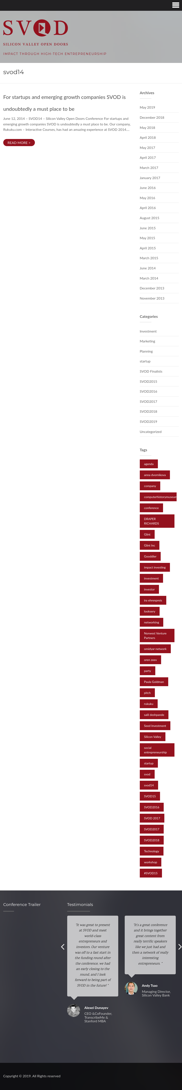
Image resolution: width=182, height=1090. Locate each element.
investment (151, 578)
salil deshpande (154, 715)
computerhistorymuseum (160, 497)
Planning (146, 351)
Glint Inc (149, 545)
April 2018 (148, 137)
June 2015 (148, 228)
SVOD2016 (148, 391)
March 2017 (149, 168)
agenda (149, 464)
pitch (147, 693)
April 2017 (148, 157)
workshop (150, 862)
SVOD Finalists (151, 371)
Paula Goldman (154, 682)
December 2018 (152, 117)
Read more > (19, 143)
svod (147, 774)
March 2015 (149, 258)
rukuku (148, 704)
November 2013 (152, 298)
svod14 (149, 785)
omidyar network (155, 649)
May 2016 (147, 198)
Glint (147, 534)
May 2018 (147, 127)
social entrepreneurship (155, 750)
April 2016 (148, 208)
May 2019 (147, 107)
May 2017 (147, 147)
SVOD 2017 (152, 818)
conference (151, 508)
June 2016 (148, 188)
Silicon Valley (152, 737)
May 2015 (147, 238)
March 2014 (149, 278)
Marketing (147, 341)
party (147, 671)
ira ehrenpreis (153, 600)
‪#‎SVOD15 (151, 873)
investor (149, 589)
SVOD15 (150, 796)
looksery (149, 611)
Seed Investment (155, 726)
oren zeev (150, 660)
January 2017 (150, 178)
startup (145, 361)
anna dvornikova (155, 475)
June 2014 (148, 268)
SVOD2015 (148, 381)
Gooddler (150, 556)
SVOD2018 (148, 411)
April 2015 (148, 248)
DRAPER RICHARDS (151, 521)
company (150, 486)
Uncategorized (151, 431)
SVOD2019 (148, 421)
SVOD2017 (148, 401)
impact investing (155, 567)
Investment (148, 331)
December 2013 (152, 288)
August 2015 (149, 218)
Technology (151, 851)
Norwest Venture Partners (155, 635)
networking (151, 622)
